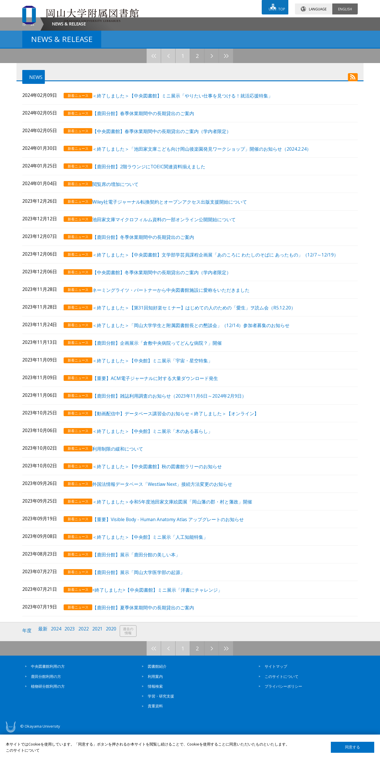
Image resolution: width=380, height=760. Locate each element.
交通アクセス (257, 22)
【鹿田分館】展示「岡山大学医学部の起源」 (145, 601)
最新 (44, 658)
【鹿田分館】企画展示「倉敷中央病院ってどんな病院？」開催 (163, 383)
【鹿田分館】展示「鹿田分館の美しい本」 (143, 585)
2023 (72, 658)
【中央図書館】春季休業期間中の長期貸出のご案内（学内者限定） (168, 181)
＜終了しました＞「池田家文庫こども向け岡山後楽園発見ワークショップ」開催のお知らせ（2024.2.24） (208, 198)
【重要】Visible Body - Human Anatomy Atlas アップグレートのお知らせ (174, 551)
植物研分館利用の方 (48, 712)
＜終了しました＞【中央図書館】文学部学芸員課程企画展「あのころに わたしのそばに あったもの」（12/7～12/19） (222, 299)
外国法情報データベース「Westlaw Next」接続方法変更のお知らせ (169, 517)
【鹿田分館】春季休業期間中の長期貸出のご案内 (150, 164)
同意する (352, 747)
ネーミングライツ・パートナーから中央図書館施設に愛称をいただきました (177, 333)
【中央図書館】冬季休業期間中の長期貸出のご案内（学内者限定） (168, 315)
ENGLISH (345, 5)
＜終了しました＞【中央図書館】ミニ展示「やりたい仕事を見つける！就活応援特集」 (189, 147)
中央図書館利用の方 (48, 692)
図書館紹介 (157, 692)
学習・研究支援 (161, 722)
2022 (87, 658)
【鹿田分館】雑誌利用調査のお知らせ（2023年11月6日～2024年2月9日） (176, 433)
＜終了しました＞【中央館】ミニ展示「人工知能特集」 (157, 568)
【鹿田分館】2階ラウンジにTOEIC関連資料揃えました (155, 215)
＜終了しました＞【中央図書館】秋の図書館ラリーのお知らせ (163, 501)
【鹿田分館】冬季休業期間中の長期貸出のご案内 (150, 282)
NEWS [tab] (32, 126)
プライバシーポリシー (283, 712)
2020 (115, 658)
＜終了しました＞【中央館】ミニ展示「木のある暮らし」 (159, 467)
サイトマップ (276, 692)
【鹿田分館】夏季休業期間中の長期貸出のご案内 (150, 635)
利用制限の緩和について (124, 484)
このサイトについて (281, 702)
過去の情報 (133, 658)
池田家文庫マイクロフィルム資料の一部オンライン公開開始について (170, 265)
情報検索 (155, 712)
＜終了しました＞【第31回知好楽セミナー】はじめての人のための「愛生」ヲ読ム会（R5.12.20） (200, 349)
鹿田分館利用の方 (46, 702)
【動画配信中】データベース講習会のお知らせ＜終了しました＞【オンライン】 (182, 450)
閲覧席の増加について (122, 232)
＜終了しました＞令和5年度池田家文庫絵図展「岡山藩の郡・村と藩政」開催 (179, 534)
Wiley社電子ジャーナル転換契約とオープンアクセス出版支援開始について (176, 248)
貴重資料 (155, 732)
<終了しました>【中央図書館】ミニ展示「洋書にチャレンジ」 (164, 618)
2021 (101, 658)
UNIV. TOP (274, 5)
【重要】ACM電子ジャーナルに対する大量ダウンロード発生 (162, 416)
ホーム (28, 72)
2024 (58, 658)
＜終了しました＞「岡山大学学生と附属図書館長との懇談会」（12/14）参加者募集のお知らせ (197, 366)
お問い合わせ (205, 22)
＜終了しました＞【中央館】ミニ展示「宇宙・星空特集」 (159, 400)
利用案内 (155, 702)
